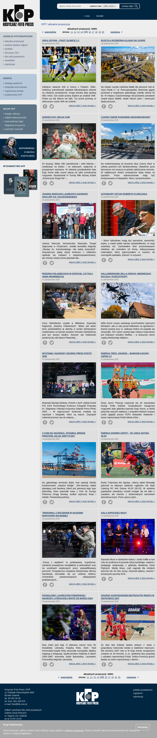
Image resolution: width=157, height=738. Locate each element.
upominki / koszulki (14, 129)
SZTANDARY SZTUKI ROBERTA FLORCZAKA (124, 194)
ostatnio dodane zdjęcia (16, 45)
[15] (86, 32)
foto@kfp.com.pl (19, 704)
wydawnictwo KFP (13, 95)
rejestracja (10, 64)
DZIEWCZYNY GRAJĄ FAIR (56, 117)
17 (93, 32)
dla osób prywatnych (15, 56)
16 (89, 32)
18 (96, 32)
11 (72, 32)
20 (103, 32)
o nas (87, 16)
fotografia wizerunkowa (16, 87)
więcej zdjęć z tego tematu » (82, 105)
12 (75, 32)
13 (78, 32)
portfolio (9, 49)
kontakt (99, 16)
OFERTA (7, 78)
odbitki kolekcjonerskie (15, 117)
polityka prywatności (142, 690)
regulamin (138, 693)
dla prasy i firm (12, 53)
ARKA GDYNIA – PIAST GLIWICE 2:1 (60, 40)
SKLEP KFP (9, 109)
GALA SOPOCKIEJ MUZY (114, 513)
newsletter (10, 60)
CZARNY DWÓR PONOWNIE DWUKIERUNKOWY (126, 117)
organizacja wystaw (14, 91)
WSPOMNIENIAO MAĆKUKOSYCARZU (26, 152)
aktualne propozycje (14, 41)
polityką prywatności (74, 730)
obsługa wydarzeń (13, 83)
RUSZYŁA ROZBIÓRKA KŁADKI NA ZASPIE (123, 40)
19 (99, 32)
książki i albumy (12, 114)
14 (81, 32)
